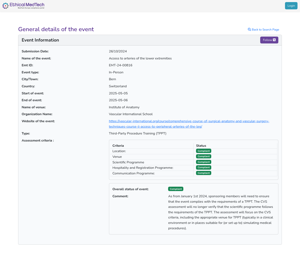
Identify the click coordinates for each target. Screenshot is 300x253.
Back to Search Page (263, 29)
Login (291, 6)
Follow (269, 40)
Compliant (176, 189)
